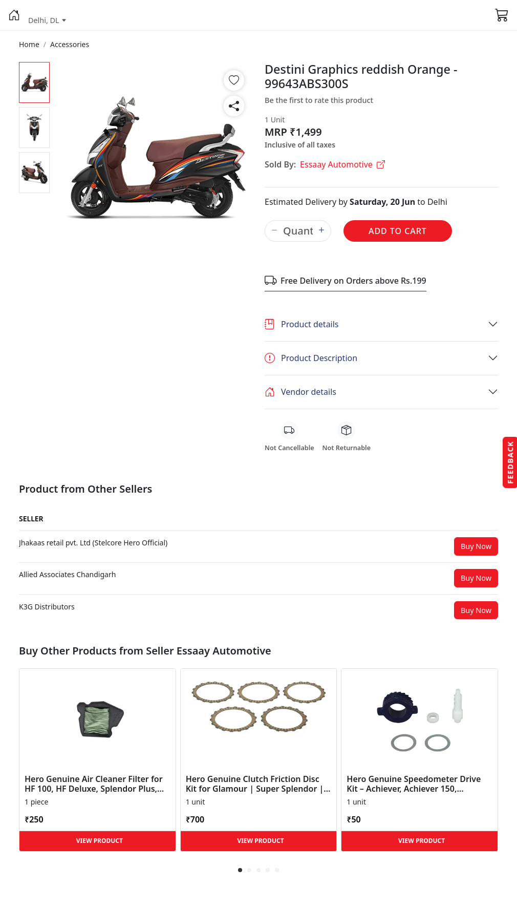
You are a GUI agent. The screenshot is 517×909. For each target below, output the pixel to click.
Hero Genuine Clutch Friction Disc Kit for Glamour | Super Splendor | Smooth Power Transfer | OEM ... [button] (255, 784)
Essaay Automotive (342, 164)
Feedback (510, 461)
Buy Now (476, 546)
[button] (14, 15)
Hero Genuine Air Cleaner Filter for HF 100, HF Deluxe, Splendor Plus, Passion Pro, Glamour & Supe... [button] (94, 784)
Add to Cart (398, 231)
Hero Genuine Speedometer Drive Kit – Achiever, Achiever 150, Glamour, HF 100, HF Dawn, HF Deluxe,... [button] (414, 784)
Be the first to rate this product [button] (319, 100)
